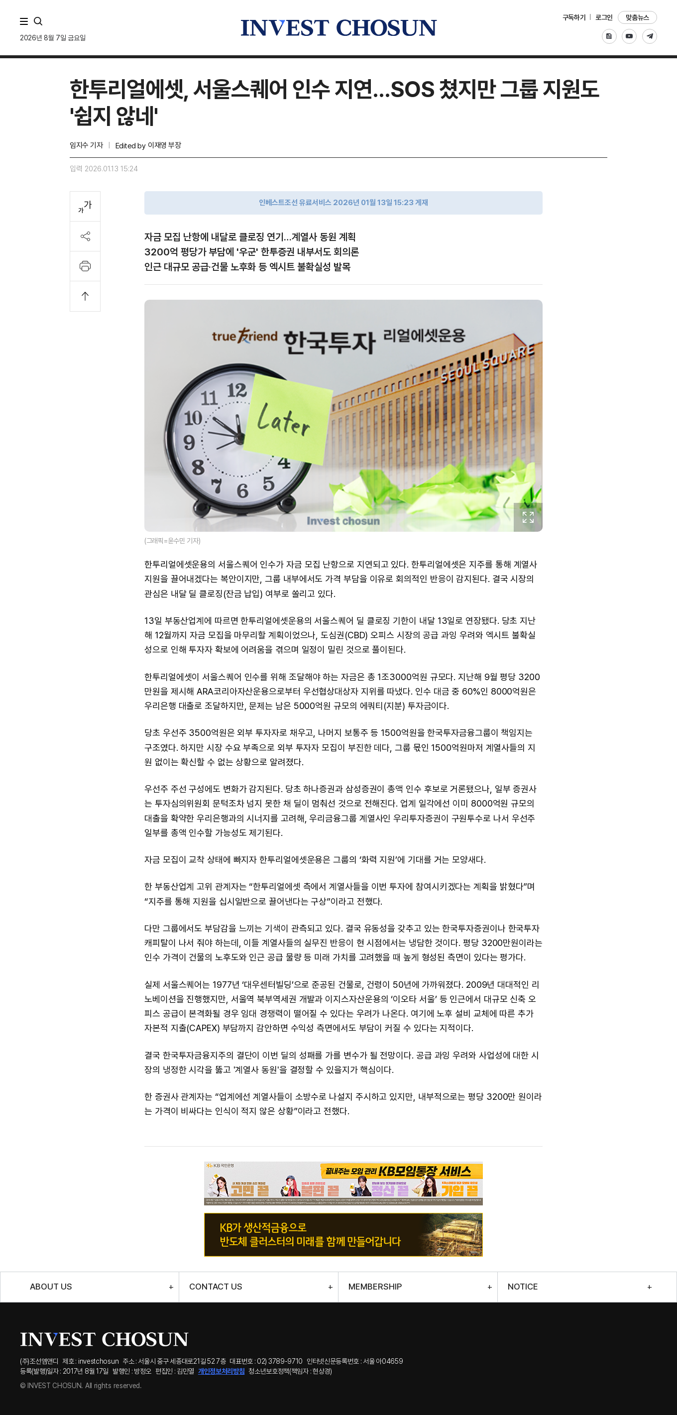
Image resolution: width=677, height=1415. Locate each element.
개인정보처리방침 (221, 1371)
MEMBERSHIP (375, 1287)
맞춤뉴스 (637, 17)
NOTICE (523, 1287)
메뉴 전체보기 (26, 21)
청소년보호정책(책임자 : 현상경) (290, 1371)
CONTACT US (215, 1287)
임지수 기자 (86, 145)
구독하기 (574, 17)
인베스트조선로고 (338, 27)
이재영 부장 (164, 145)
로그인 (604, 17)
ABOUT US (51, 1287)
